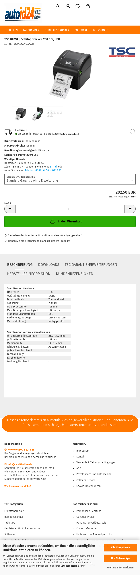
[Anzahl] (70, 209)
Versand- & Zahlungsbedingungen (96, 462)
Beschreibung (20, 264)
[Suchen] (58, 6)
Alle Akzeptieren (120, 547)
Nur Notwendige (120, 558)
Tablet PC (9, 522)
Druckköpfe (101, 30)
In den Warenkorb (66, 221)
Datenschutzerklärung (73, 565)
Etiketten (11, 30)
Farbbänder (31, 30)
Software (81, 30)
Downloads (48, 264)
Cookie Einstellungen (88, 486)
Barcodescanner (13, 516)
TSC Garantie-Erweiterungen (91, 264)
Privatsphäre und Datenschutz (93, 474)
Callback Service (86, 480)
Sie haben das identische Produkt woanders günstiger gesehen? (45, 235)
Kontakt (80, 456)
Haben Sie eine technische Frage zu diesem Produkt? (39, 241)
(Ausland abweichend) (69, 134)
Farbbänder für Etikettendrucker (22, 528)
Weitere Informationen (120, 567)
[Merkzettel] (78, 6)
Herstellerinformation (28, 274)
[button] (68, 6)
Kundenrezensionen (74, 274)
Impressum (82, 450)
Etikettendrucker (57, 30)
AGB (78, 468)
